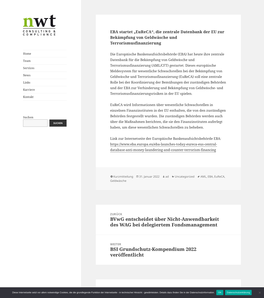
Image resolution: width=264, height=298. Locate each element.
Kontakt (28, 97)
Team (27, 61)
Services (28, 68)
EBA (210, 176)
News (26, 75)
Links (26, 82)
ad (167, 176)
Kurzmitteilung (123, 176)
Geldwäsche (118, 181)
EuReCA (219, 176)
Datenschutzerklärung (238, 292)
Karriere (29, 90)
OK (219, 292)
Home (27, 54)
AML (203, 176)
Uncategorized (184, 176)
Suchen (28, 117)
